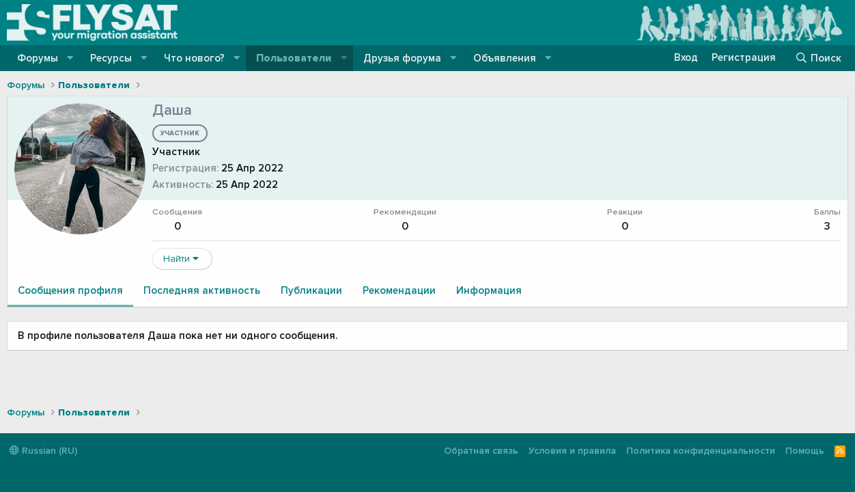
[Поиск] (818, 58)
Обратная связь (481, 450)
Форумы (37, 58)
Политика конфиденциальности (700, 450)
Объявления (504, 58)
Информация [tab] (489, 290)
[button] (70, 58)
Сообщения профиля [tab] (70, 290)
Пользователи (293, 58)
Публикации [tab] (311, 290)
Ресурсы (111, 58)
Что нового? (194, 58)
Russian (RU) (43, 450)
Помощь (804, 450)
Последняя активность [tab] (201, 290)
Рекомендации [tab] (399, 290)
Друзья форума (402, 58)
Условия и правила (572, 450)
